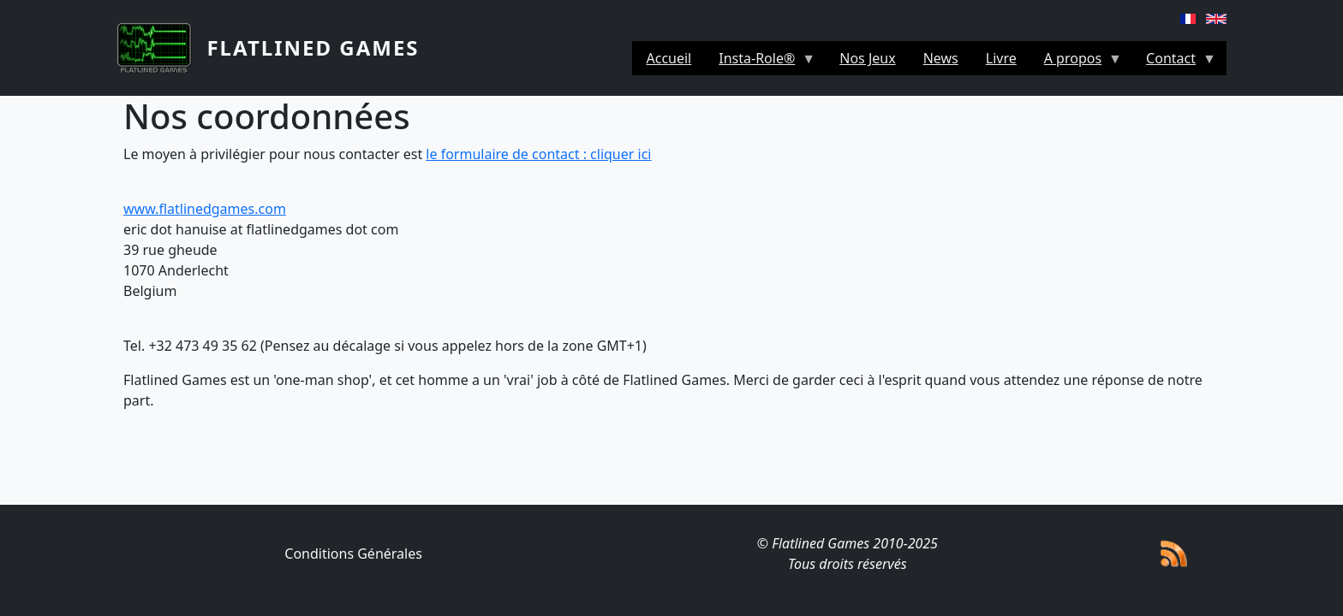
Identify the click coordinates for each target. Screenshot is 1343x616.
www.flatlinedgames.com (204, 208)
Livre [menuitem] (1001, 58)
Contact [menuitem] (1174, 62)
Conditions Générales (353, 553)
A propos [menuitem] (1076, 62)
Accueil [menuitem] (668, 58)
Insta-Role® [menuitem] (760, 62)
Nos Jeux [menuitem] (867, 58)
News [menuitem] (940, 58)
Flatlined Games (312, 47)
